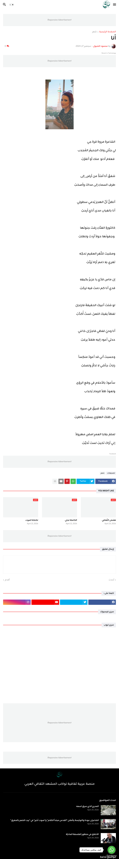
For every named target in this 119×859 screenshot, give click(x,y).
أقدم (7, 580)
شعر (94, 32)
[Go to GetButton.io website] (112, 856)
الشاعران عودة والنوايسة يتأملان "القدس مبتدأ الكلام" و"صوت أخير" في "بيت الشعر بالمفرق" (54, 820)
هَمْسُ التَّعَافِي (109, 520)
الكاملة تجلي (71, 520)
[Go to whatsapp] (111, 850)
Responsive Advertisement (59, 20)
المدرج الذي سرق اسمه (87, 806)
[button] (114, 4)
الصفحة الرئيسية (107, 32)
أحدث (111, 580)
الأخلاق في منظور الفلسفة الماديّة (82, 834)
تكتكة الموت (31, 520)
